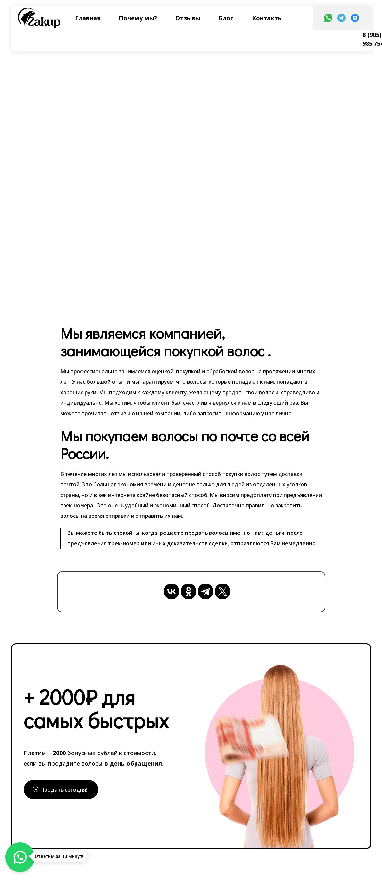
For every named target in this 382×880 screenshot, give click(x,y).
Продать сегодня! (65, 789)
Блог (226, 18)
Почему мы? (138, 18)
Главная (87, 18)
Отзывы (187, 18)
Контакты (267, 18)
